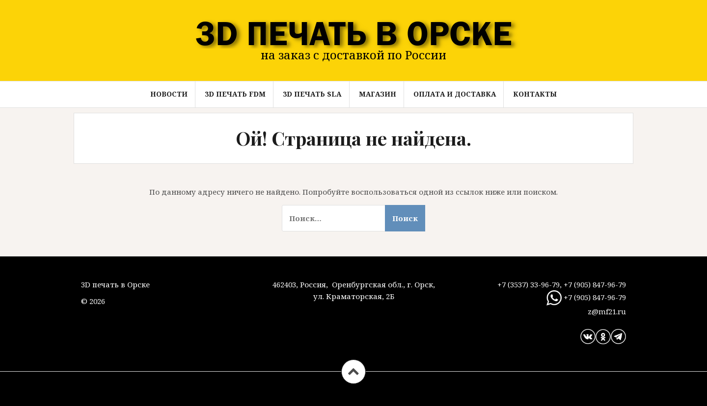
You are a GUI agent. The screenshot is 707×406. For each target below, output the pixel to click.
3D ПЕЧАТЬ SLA (312, 94)
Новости (169, 94)
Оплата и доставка (454, 94)
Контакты (535, 94)
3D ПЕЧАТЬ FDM (235, 94)
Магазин (377, 94)
